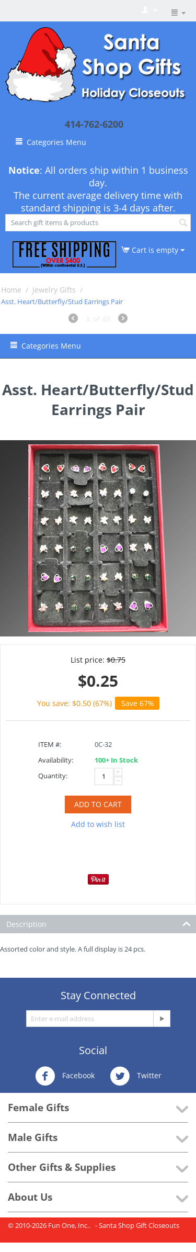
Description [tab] (98, 923)
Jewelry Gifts (54, 290)
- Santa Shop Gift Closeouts (137, 1225)
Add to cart (98, 804)
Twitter (136, 1076)
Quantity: (52, 775)
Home (11, 290)
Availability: (55, 760)
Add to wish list (98, 824)
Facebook (65, 1076)
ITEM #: (49, 744)
